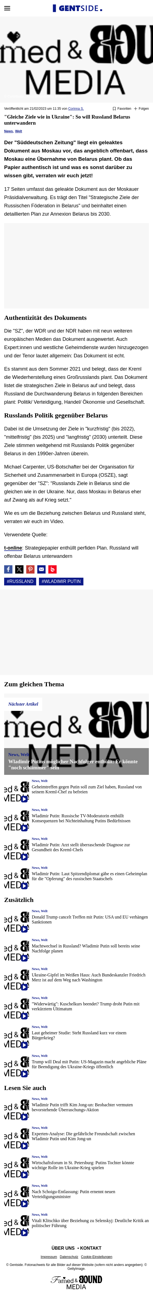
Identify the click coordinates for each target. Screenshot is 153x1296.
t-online (13, 548)
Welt (18, 131)
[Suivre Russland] (141, 109)
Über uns (63, 1248)
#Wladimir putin (61, 581)
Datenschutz (69, 1257)
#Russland (20, 581)
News (8, 131)
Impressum (49, 1257)
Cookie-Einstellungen (96, 1257)
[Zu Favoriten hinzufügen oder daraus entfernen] (122, 109)
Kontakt (90, 1248)
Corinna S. (76, 109)
